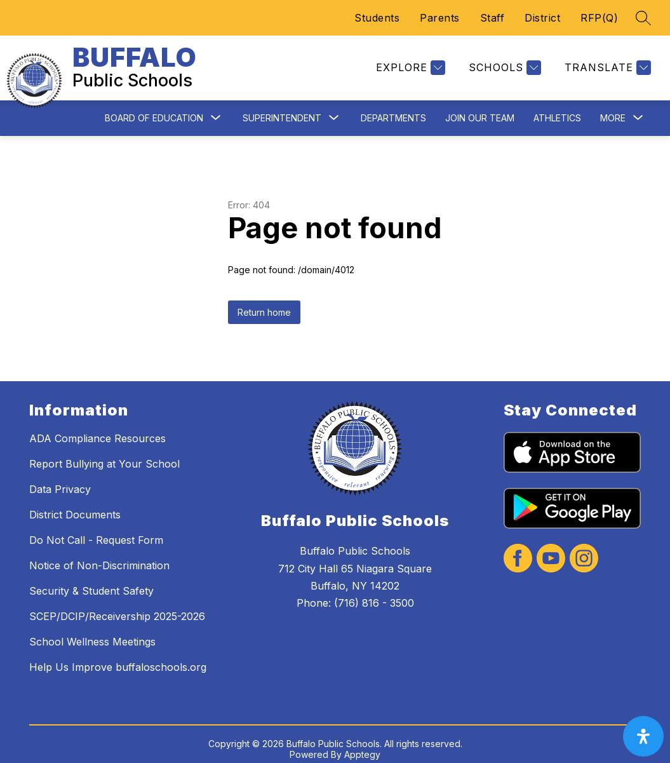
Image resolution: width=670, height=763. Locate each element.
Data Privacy (60, 479)
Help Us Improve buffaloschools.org (117, 657)
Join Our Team (479, 107)
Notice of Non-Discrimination (99, 556)
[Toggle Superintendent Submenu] (334, 108)
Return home (264, 302)
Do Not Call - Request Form (96, 530)
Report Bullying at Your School (104, 454)
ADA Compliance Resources (97, 428)
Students (376, 17)
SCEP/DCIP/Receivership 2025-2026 (117, 606)
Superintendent (282, 107)
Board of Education (154, 107)
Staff (492, 17)
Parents (440, 17)
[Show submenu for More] (613, 108)
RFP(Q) (599, 17)
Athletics (557, 107)
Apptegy (362, 744)
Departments (393, 107)
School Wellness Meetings (92, 632)
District (542, 17)
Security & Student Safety (91, 581)
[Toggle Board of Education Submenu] (216, 108)
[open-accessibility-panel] (643, 736)
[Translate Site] (606, 63)
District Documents (75, 505)
